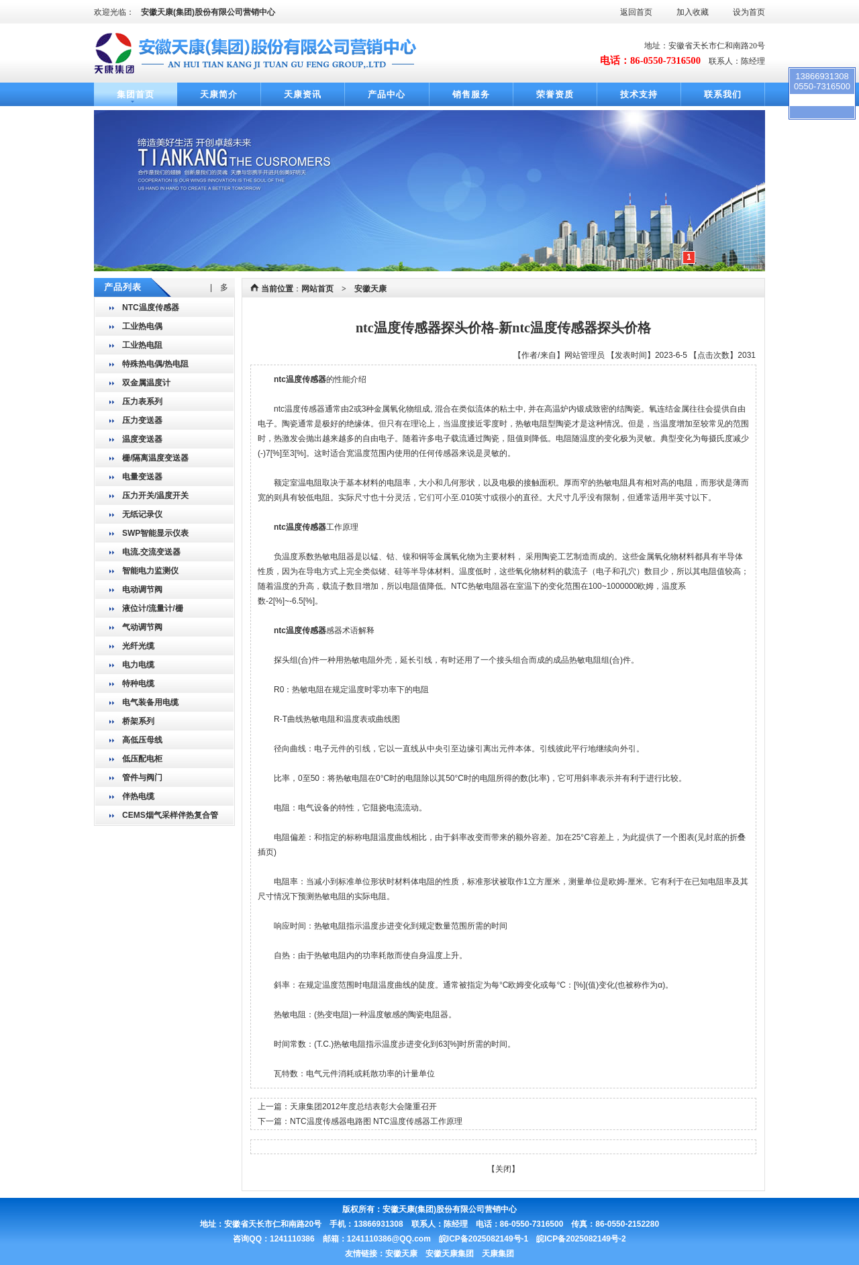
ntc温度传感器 (300, 379)
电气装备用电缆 (150, 702)
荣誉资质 (555, 94)
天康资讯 (302, 94)
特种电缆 (138, 683)
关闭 (503, 1169)
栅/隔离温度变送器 (155, 458)
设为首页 (749, 12)
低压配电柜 (142, 758)
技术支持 (639, 94)
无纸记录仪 (142, 514)
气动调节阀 (142, 627)
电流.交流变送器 (151, 552)
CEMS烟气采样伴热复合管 (170, 815)
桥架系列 (138, 721)
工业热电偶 (142, 326)
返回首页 (636, 12)
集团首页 (135, 94)
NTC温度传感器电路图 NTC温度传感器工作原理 (376, 1121)
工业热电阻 (142, 345)
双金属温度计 (146, 382)
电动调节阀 (142, 589)
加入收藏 (692, 12)
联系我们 (723, 94)
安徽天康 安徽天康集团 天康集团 (449, 1253)
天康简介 (219, 94)
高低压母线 (142, 740)
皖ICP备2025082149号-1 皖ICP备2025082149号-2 (532, 1239)
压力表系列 (142, 401)
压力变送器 (142, 420)
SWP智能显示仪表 (155, 533)
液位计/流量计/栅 (152, 608)
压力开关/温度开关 (155, 495)
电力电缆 (138, 664)
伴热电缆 (138, 796)
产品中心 (386, 94)
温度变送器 (142, 439)
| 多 (219, 287)
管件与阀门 (142, 777)
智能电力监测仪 (150, 570)
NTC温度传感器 (150, 307)
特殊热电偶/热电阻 (155, 364)
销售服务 (471, 94)
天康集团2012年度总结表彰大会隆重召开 (363, 1106)
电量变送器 (142, 476)
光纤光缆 (138, 646)
